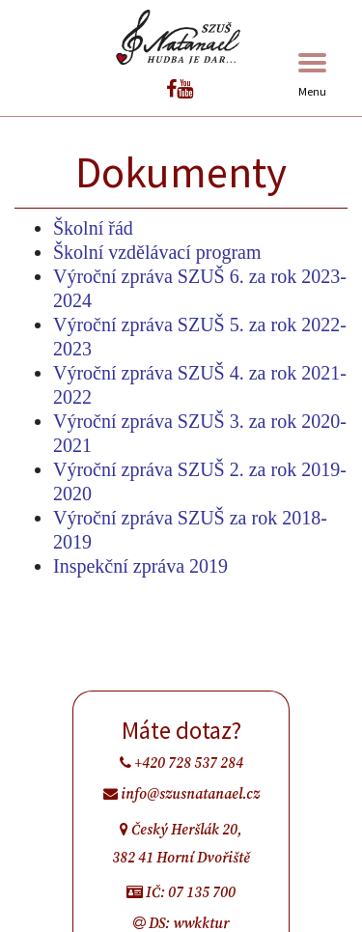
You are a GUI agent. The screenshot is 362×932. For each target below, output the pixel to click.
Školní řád (93, 228)
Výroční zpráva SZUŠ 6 (146, 276)
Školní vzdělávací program (157, 252)
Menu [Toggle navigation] (312, 76)
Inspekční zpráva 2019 (140, 566)
